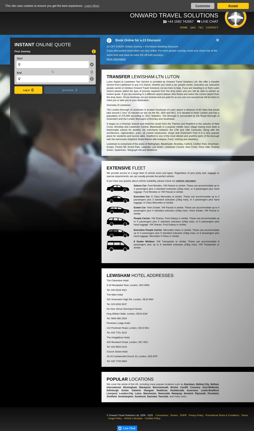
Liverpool (112, 393)
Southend (140, 396)
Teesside (163, 396)
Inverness (192, 390)
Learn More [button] (92, 5)
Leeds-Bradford (210, 390)
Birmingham (130, 387)
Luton (138, 393)
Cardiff (184, 387)
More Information (116, 59)
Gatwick (136, 390)
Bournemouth (160, 387)
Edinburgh (113, 390)
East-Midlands (211, 387)
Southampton (125, 396)
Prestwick (213, 393)
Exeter (125, 390)
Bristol (174, 387)
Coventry (195, 387)
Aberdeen (189, 384)
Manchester (149, 393)
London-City (126, 393)
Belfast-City (202, 384)
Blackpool (144, 387)
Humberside (177, 390)
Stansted (152, 396)
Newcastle (164, 393)
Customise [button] (202, 5)
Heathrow (162, 390)
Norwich (188, 393)
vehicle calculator (186, 181)
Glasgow (149, 390)
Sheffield (112, 396)
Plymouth (200, 393)
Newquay (177, 393)
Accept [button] (233, 5)
